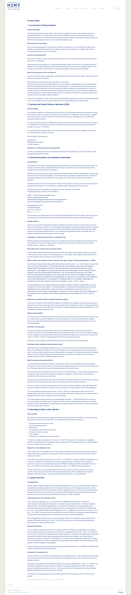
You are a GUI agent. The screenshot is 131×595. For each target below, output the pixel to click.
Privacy (120, 592)
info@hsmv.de (35, 212)
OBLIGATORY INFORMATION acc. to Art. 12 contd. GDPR (45, 580)
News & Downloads (14, 590)
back (10, 585)
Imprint (120, 590)
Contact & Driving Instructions (18, 592)
